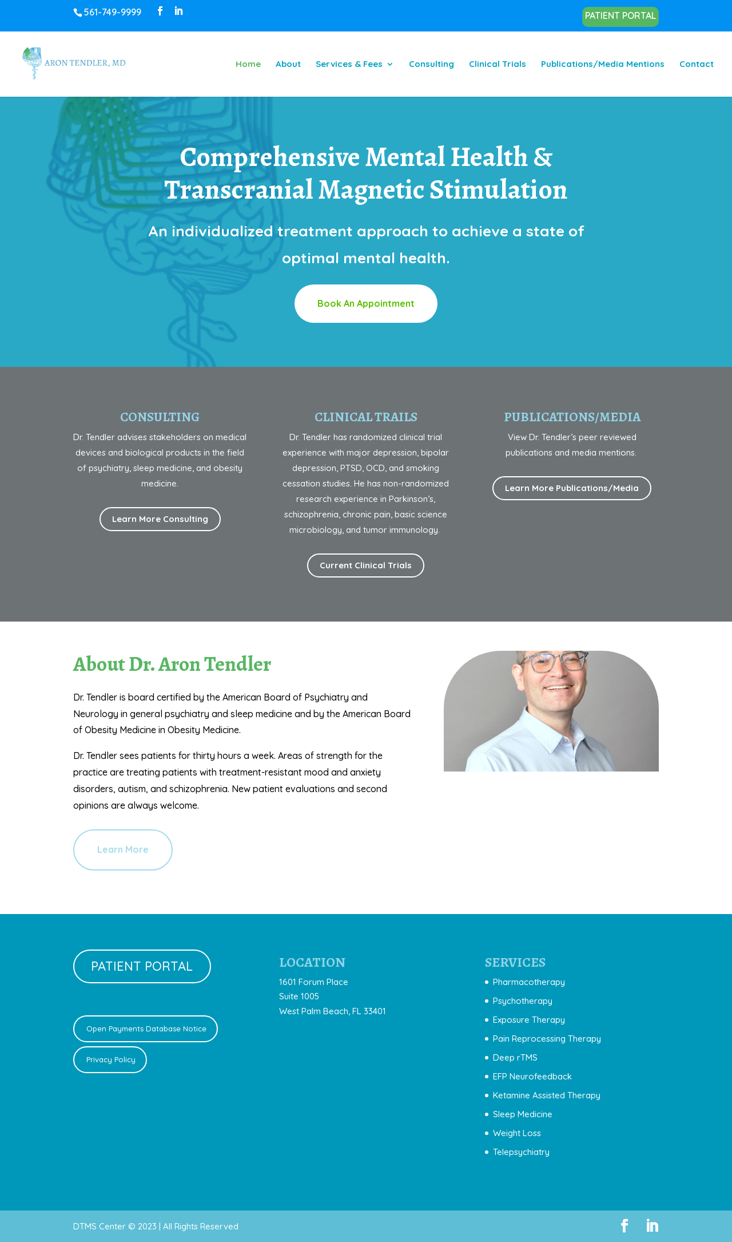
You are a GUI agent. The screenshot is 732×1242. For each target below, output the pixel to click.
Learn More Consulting (160, 518)
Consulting (431, 64)
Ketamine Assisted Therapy (546, 1095)
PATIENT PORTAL (620, 16)
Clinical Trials (497, 64)
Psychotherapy (522, 1000)
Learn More (123, 849)
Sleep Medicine (522, 1114)
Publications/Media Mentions (603, 64)
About (288, 64)
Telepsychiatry (521, 1151)
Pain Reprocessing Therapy (547, 1038)
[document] (543, 1067)
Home (248, 64)
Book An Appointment (366, 303)
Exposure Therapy (529, 1019)
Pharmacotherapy (529, 981)
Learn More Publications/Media (572, 487)
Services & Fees (349, 64)
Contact (696, 64)
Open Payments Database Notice (145, 1028)
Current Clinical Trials (366, 565)
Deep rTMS (515, 1057)
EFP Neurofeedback (532, 1076)
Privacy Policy (110, 1059)
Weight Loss (517, 1133)
